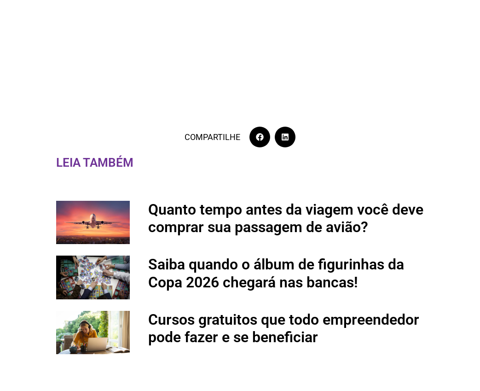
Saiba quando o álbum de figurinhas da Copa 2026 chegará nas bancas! (276, 273)
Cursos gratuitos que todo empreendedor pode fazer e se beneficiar (283, 328)
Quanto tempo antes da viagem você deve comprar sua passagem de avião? (285, 218)
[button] (259, 137)
